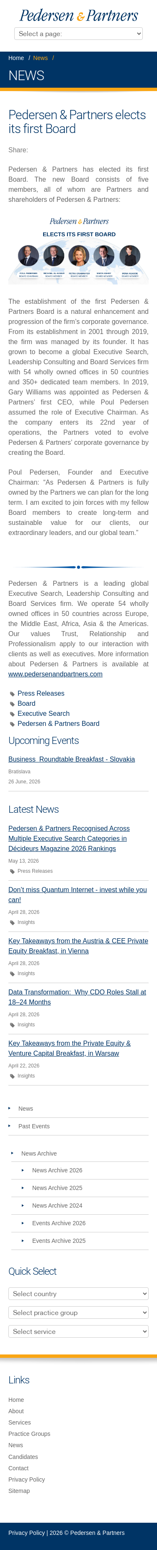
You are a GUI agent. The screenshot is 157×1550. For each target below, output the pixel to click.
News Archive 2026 (57, 1170)
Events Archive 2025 (59, 1240)
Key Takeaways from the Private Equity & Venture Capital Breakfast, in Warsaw (69, 1048)
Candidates (23, 1456)
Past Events (34, 1126)
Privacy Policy (26, 1479)
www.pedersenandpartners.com (55, 674)
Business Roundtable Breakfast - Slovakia (71, 759)
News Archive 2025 (57, 1188)
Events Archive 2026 (59, 1223)
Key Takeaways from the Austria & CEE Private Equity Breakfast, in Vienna (78, 946)
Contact (18, 1468)
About (16, 1411)
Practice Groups (29, 1433)
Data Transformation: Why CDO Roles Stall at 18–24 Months (77, 997)
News (40, 58)
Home (16, 58)
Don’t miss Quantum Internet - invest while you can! (77, 894)
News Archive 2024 (57, 1205)
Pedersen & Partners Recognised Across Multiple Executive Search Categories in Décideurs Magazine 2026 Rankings (69, 838)
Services (19, 1422)
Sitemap (19, 1490)
